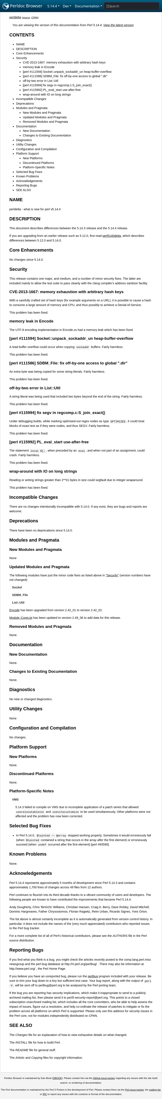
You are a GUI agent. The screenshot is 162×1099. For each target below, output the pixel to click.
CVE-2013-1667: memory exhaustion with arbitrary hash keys (64, 62)
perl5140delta (112, 235)
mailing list (155, 1089)
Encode (14, 610)
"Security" (112, 575)
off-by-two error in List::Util (40, 80)
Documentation (26, 126)
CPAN (34, 17)
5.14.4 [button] (52, 6)
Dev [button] (66, 6)
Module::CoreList (20, 617)
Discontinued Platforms (38, 163)
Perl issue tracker (134, 1089)
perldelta (15, 17)
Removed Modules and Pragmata (45, 121)
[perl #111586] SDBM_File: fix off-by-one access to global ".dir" (65, 76)
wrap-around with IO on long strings (47, 94)
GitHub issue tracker (104, 1078)
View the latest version (118, 25)
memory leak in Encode (38, 67)
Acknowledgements (29, 181)
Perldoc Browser (22, 6)
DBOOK (57, 1078)
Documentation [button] (87, 6)
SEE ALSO (23, 190)
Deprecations (25, 103)
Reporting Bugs (26, 185)
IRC (45, 1094)
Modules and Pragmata (31, 108)
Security (21, 58)
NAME (20, 44)
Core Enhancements (30, 53)
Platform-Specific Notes (38, 167)
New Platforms (33, 158)
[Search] (131, 6)
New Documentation (36, 130)
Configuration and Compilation (36, 149)
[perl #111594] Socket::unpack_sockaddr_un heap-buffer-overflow (67, 71)
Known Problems (27, 176)
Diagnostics (24, 140)
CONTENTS (21, 35)
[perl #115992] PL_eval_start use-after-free (52, 90)
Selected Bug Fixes (29, 172)
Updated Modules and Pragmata (44, 117)
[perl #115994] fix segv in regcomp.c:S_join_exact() (57, 85)
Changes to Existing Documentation (47, 135)
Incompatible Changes (31, 99)
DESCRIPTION (26, 49)
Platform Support (27, 153)
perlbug (93, 976)
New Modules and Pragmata (42, 112)
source (26, 17)
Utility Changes (26, 144)
